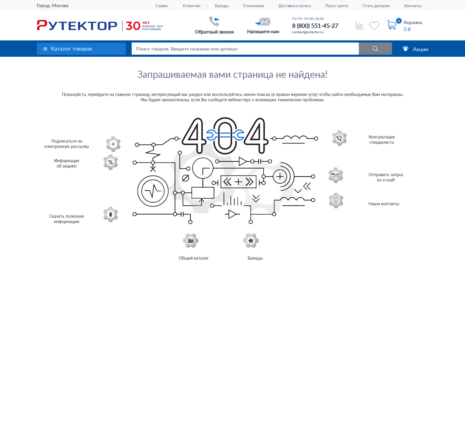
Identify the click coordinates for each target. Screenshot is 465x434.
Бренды (222, 6)
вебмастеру (239, 99)
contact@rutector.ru (308, 32)
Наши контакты (384, 203)
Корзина (413, 22)
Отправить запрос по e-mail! (386, 177)
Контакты (412, 6)
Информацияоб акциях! (66, 163)
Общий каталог (194, 258)
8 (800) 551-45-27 (315, 25)
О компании (253, 6)
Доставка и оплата (294, 6)
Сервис (162, 6)
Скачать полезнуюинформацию (66, 219)
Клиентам (191, 6)
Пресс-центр (336, 6)
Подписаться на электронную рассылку (66, 143)
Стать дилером (376, 6)
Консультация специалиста (382, 139)
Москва (60, 5)
